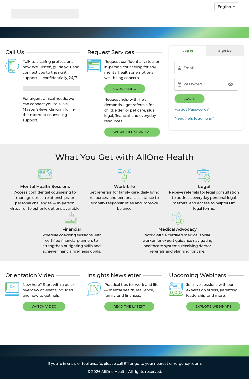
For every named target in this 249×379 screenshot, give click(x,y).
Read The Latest (129, 306)
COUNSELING (124, 89)
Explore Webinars (213, 306)
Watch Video (44, 306)
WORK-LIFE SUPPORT (132, 132)
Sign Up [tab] (225, 51)
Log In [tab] (187, 51)
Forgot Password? (192, 109)
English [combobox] (224, 7)
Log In (189, 99)
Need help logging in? (194, 118)
